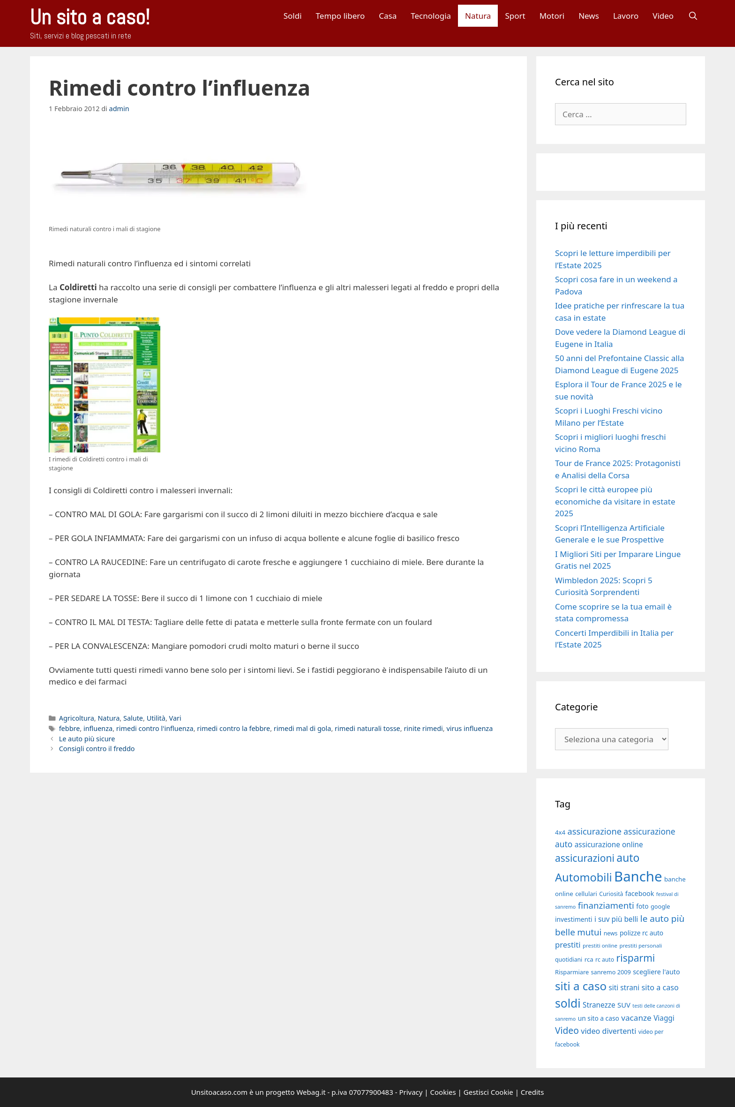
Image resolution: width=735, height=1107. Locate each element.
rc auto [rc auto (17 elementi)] (604, 960)
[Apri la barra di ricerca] (693, 16)
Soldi (293, 15)
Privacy (410, 1092)
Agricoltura (76, 718)
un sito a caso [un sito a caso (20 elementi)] (598, 1018)
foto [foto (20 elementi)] (642, 906)
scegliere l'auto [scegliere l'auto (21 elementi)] (656, 971)
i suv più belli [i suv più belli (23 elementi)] (616, 919)
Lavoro (625, 15)
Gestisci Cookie (488, 1092)
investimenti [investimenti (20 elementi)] (573, 919)
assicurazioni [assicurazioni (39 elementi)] (585, 858)
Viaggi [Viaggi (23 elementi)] (664, 1018)
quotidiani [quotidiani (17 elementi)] (568, 960)
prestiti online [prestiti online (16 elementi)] (600, 945)
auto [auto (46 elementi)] (627, 858)
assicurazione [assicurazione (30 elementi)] (595, 831)
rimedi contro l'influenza (155, 728)
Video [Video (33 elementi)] (567, 1030)
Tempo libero (340, 15)
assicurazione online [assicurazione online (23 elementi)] (609, 844)
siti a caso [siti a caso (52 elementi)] (581, 986)
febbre (69, 728)
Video (663, 15)
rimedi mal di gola (302, 728)
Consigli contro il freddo (97, 748)
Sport (515, 15)
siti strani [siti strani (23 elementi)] (623, 987)
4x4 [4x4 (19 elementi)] (560, 832)
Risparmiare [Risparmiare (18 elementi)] (572, 972)
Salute (133, 718)
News (588, 15)
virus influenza (469, 728)
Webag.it (310, 1092)
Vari (175, 718)
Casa (388, 15)
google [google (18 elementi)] (660, 906)
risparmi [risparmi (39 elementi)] (635, 957)
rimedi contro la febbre (233, 728)
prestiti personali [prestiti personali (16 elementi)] (640, 945)
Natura (478, 15)
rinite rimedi (423, 728)
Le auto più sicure (87, 738)
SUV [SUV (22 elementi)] (623, 1004)
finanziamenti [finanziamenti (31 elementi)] (606, 905)
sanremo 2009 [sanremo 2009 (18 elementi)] (611, 972)
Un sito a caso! (90, 17)
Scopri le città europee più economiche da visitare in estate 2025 (615, 501)
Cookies (443, 1092)
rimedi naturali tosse (367, 728)
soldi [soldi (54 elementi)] (568, 1003)
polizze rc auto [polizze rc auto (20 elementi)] (641, 932)
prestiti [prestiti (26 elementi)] (568, 944)
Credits (532, 1092)
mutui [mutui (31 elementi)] (589, 932)
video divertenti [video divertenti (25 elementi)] (608, 1031)
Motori (552, 15)
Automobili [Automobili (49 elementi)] (583, 877)
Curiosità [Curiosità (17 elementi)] (611, 894)
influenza (97, 728)
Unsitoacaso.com (219, 1092)
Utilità (156, 718)
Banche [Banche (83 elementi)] (638, 876)
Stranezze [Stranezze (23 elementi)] (599, 1004)
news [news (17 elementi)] (611, 933)
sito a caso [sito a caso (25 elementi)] (660, 987)
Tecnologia (431, 15)
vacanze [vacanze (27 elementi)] (636, 1017)
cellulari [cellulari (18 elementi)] (586, 893)
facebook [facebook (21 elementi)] (639, 893)
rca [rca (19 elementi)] (589, 959)
